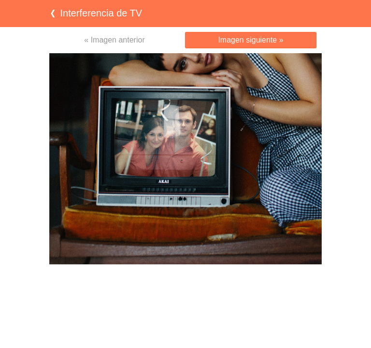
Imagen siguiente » (250, 40)
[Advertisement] (185, 283)
